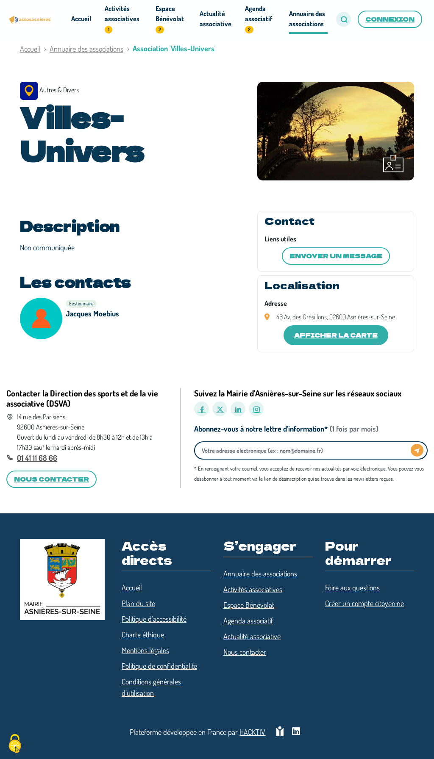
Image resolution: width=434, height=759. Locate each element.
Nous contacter (244, 652)
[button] (343, 19)
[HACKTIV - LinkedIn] (296, 732)
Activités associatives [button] (122, 18)
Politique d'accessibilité (154, 618)
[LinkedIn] (238, 409)
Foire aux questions (352, 587)
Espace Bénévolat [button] (170, 18)
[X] (219, 409)
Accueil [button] (81, 18)
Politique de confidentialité (159, 665)
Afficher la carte (336, 335)
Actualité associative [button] (215, 18)
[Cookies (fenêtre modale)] (15, 744)
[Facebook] (201, 409)
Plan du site (138, 603)
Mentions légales (145, 650)
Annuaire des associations (86, 48)
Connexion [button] (390, 19)
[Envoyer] (417, 450)
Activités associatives (252, 589)
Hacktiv (252, 732)
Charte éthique (143, 634)
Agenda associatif (248, 620)
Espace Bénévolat (248, 604)
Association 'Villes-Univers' (174, 48)
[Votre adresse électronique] (304, 450)
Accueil (30, 48)
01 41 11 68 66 (37, 458)
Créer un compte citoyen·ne (364, 603)
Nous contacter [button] (51, 479)
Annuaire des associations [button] (307, 18)
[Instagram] (256, 409)
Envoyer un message (335, 256)
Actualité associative (252, 636)
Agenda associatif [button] (258, 18)
